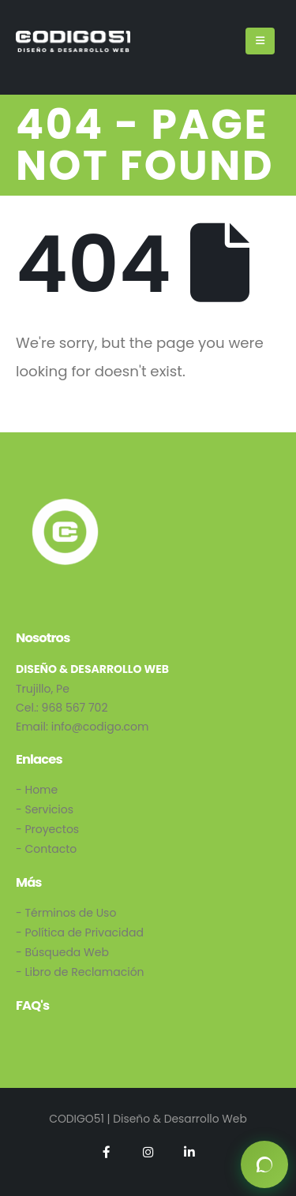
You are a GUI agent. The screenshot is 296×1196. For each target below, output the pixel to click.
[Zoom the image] (65, 504)
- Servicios (44, 809)
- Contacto (46, 849)
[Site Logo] (73, 41)
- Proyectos (47, 829)
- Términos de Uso (66, 913)
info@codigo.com (100, 726)
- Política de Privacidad (80, 932)
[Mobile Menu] (260, 41)
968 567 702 (75, 708)
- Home (37, 790)
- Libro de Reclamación (80, 972)
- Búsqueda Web (62, 952)
